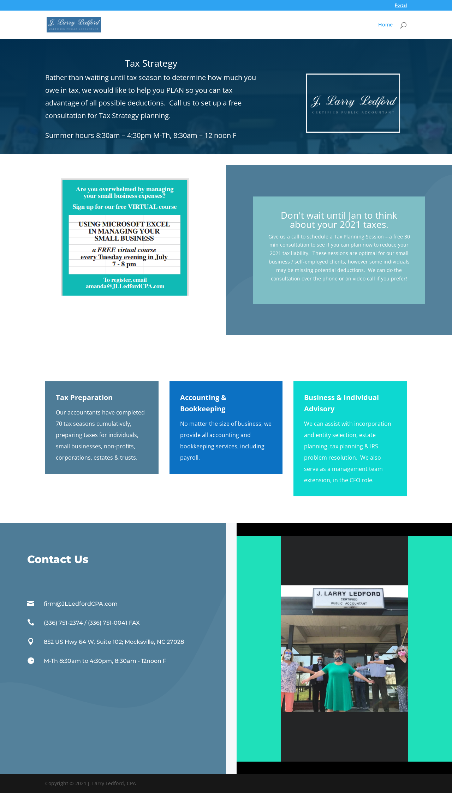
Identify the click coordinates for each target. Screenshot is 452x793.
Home (385, 25)
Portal (401, 5)
